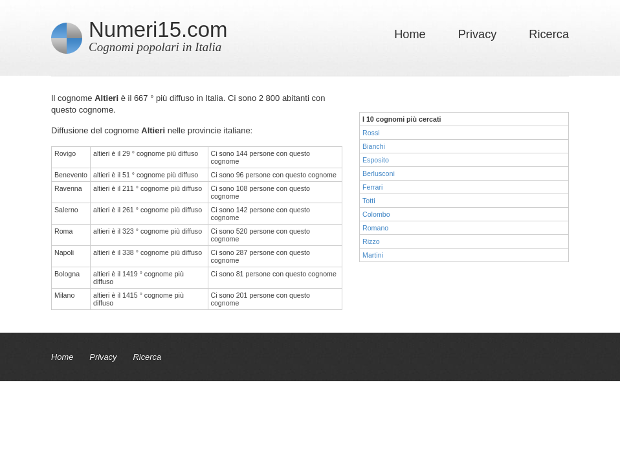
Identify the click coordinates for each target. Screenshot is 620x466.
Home (410, 34)
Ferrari (372, 187)
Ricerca (549, 34)
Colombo (376, 214)
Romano (375, 228)
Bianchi (373, 146)
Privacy (477, 34)
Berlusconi (378, 173)
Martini (372, 255)
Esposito (375, 160)
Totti (368, 201)
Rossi (371, 133)
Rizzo (371, 241)
